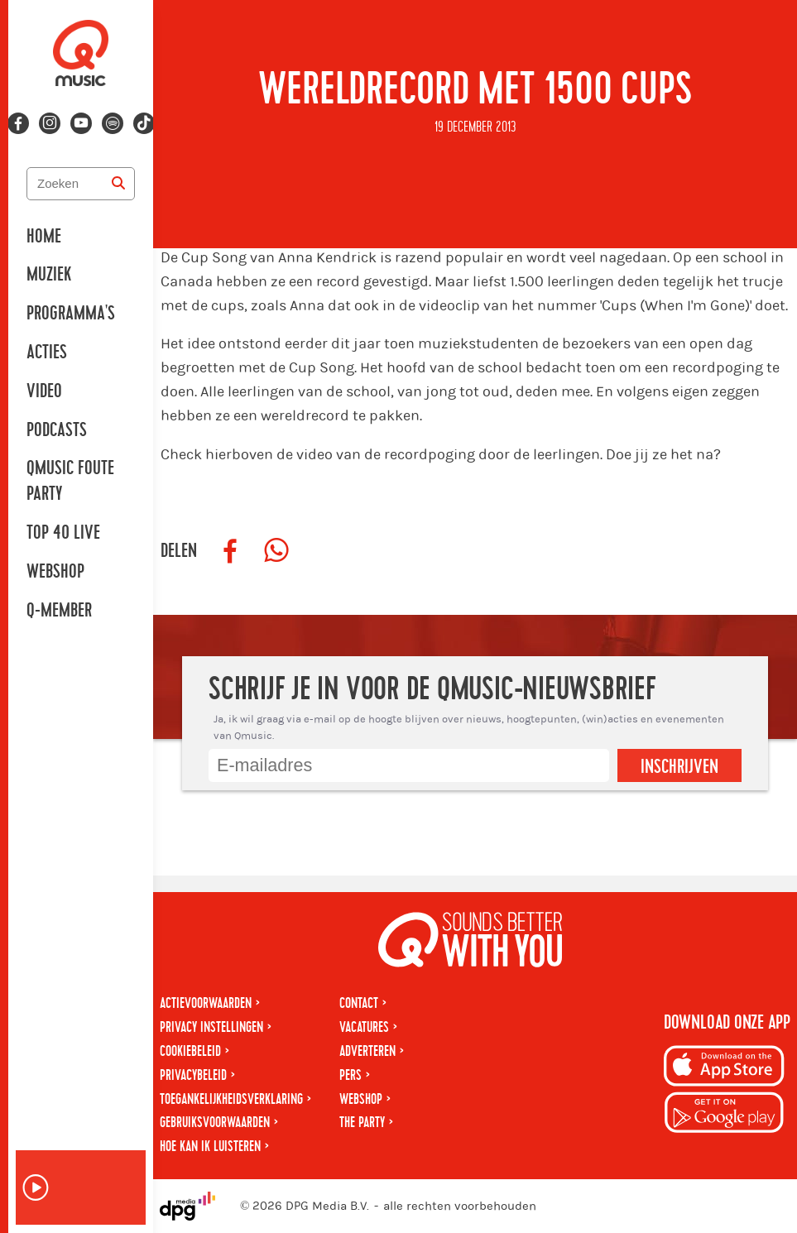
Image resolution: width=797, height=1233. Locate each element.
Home (43, 236)
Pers (350, 1075)
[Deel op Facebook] (230, 551)
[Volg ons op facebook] (18, 123)
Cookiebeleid (190, 1051)
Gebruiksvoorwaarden (215, 1122)
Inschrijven (679, 767)
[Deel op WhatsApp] (276, 551)
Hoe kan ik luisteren (210, 1146)
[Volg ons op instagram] (49, 123)
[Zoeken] (118, 183)
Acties (46, 352)
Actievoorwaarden (206, 1003)
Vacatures (364, 1027)
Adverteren (367, 1051)
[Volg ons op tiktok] (144, 123)
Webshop (55, 571)
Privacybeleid (193, 1075)
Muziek (48, 274)
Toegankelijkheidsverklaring (231, 1099)
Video (44, 391)
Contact (358, 1003)
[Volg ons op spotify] (112, 123)
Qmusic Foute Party (70, 481)
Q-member (59, 610)
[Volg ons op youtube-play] (81, 123)
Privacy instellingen (211, 1027)
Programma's (70, 313)
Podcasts (56, 430)
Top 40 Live (63, 533)
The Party (362, 1122)
